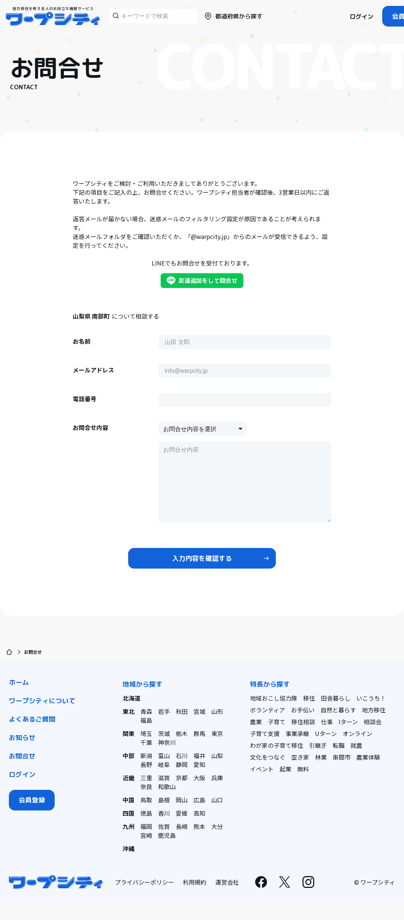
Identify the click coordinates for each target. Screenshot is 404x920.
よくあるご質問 (32, 719)
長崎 (182, 826)
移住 (309, 698)
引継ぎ (318, 745)
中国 (128, 799)
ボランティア (267, 710)
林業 (321, 757)
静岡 (182, 764)
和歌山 (167, 786)
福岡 (146, 826)
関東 (128, 733)
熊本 (199, 826)
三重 (146, 777)
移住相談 (303, 722)
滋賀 (164, 777)
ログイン (361, 17)
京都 (182, 777)
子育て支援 (265, 733)
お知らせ (22, 737)
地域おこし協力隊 (273, 698)
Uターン (326, 733)
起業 (285, 769)
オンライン (357, 733)
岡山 (182, 799)
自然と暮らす (338, 710)
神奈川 (167, 742)
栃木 (182, 733)
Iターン (348, 722)
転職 (339, 745)
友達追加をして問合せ (202, 280)
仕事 (327, 722)
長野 (146, 764)
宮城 (199, 711)
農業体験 (368, 757)
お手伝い (303, 710)
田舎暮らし (335, 698)
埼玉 (146, 733)
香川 (164, 813)
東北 (128, 711)
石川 (182, 755)
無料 (303, 769)
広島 (199, 799)
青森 (146, 711)
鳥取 (146, 799)
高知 (199, 813)
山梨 (217, 755)
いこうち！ (371, 698)
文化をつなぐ (267, 757)
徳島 (146, 813)
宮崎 (146, 835)
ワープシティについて (42, 700)
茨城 (164, 733)
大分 (217, 826)
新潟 (146, 755)
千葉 (146, 742)
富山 (164, 755)
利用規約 (194, 882)
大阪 (199, 777)
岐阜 (164, 764)
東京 (217, 733)
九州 (128, 826)
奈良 (146, 786)
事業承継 (297, 733)
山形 (217, 711)
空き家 (300, 757)
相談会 (372, 722)
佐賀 (164, 826)
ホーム (19, 682)
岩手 (164, 711)
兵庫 (217, 777)
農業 (256, 722)
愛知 (199, 764)
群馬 (199, 733)
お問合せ (22, 756)
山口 (217, 799)
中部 (128, 755)
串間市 (341, 757)
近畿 (128, 777)
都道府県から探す (233, 16)
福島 (146, 720)
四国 (128, 813)
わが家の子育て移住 (276, 745)
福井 (199, 755)
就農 (356, 745)
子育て (276, 722)
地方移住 (374, 710)
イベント (262, 769)
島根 (164, 799)
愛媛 (182, 813)
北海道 (131, 698)
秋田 (182, 711)
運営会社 (227, 882)
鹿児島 (167, 835)
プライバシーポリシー (144, 882)
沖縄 (128, 848)
